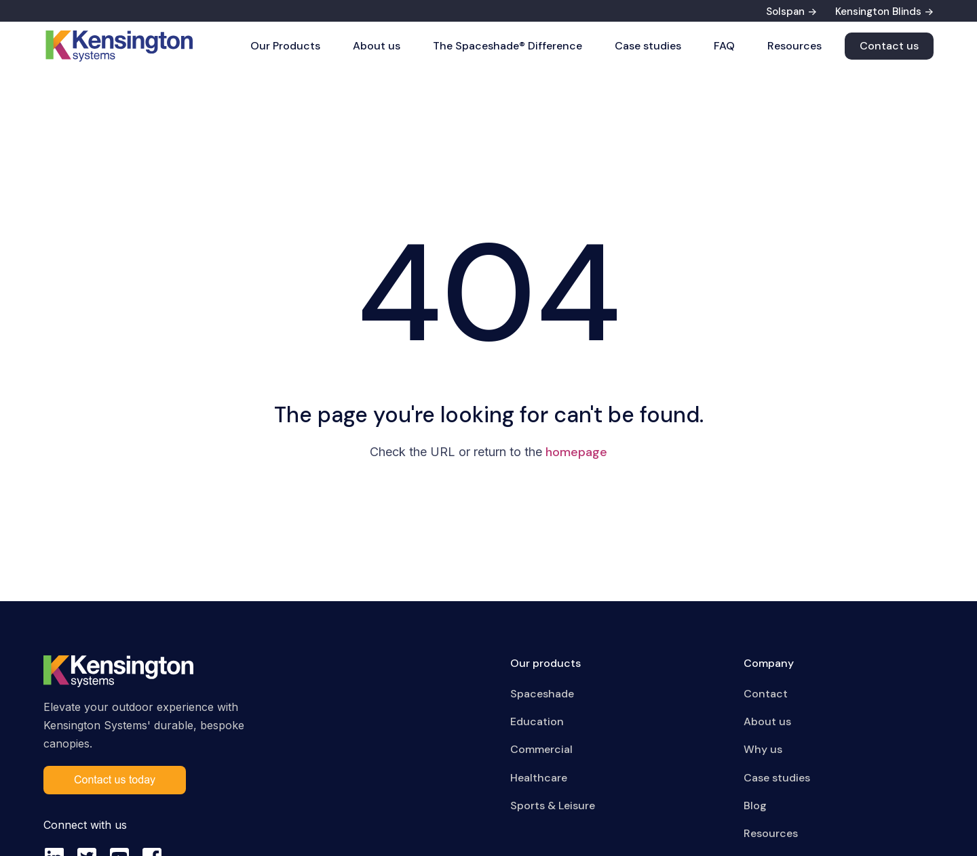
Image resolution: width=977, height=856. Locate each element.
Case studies (648, 46)
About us (376, 46)
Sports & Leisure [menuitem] (552, 805)
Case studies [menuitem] (777, 778)
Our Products (285, 46)
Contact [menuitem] (766, 694)
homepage (576, 452)
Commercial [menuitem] (541, 749)
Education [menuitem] (537, 721)
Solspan (785, 11)
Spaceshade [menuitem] (542, 694)
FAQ (724, 46)
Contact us (889, 46)
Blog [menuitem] (755, 805)
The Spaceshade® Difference (507, 46)
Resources (794, 46)
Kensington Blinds (878, 11)
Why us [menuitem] (763, 749)
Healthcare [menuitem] (538, 778)
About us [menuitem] (767, 721)
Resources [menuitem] (771, 833)
